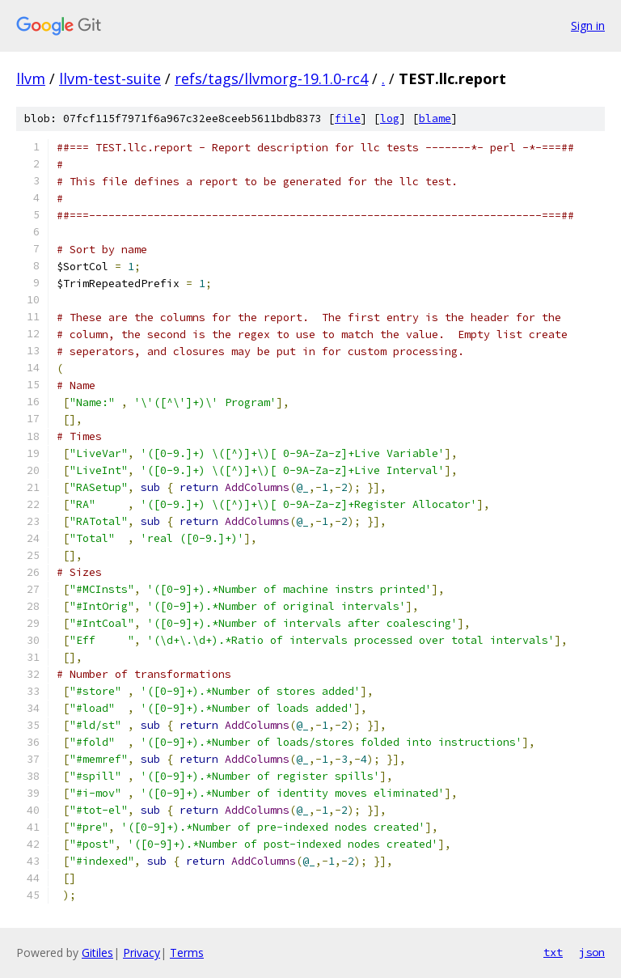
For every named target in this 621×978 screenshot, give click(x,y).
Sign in (588, 25)
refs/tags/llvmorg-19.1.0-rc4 (271, 78)
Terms (187, 952)
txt (553, 952)
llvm (30, 78)
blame (435, 118)
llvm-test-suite (110, 78)
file (348, 118)
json (592, 952)
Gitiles (97, 952)
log (389, 118)
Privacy (141, 952)
